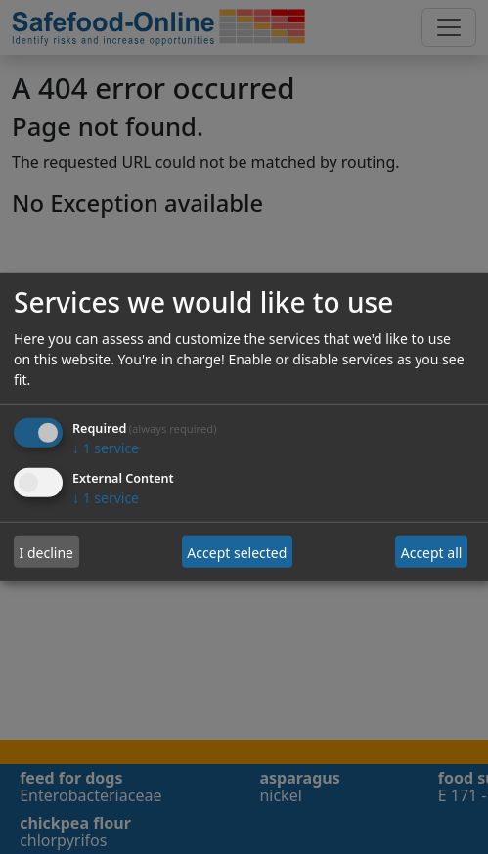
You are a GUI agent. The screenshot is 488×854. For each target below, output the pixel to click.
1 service (105, 448)
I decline (46, 552)
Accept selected (237, 552)
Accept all (432, 552)
